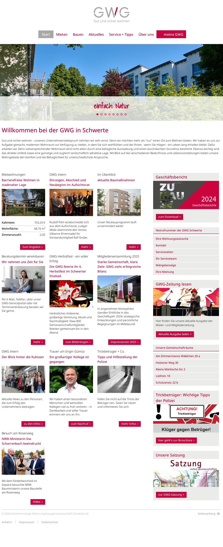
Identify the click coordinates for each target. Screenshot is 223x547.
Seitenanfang (206, 513)
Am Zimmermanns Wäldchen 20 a (178, 356)
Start (46, 34)
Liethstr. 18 (163, 376)
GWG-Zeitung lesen (173, 284)
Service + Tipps (121, 34)
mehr (84, 247)
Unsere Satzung (170, 455)
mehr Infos (128, 424)
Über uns (146, 34)
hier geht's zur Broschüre (175, 440)
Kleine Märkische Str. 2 (170, 369)
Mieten (62, 34)
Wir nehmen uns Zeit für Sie (22, 262)
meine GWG (173, 34)
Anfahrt (7, 522)
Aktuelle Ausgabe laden (173, 334)
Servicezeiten (164, 252)
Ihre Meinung (165, 272)
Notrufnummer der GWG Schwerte (179, 230)
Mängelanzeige (166, 265)
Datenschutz (49, 522)
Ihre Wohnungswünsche (172, 239)
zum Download (168, 217)
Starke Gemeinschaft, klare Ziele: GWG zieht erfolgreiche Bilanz (119, 266)
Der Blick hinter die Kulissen (23, 357)
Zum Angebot (31, 247)
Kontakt (161, 245)
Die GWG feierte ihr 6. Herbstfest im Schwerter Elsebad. (67, 271)
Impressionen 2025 (123, 342)
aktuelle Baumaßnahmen (116, 180)
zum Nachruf (79, 424)
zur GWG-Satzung (170, 495)
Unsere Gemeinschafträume (174, 348)
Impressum (26, 522)
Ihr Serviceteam (166, 258)
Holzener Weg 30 (167, 363)
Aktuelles (96, 34)
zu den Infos (32, 424)
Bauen (78, 34)
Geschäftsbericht (171, 176)
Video (36, 502)
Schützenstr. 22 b (167, 382)
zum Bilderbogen (77, 342)
